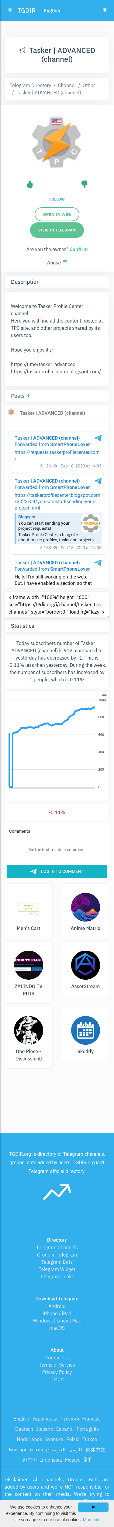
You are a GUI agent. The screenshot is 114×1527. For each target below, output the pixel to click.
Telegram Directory (30, 85)
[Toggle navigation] (104, 10)
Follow (57, 199)
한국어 (29, 1460)
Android (57, 1306)
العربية (58, 1450)
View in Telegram (57, 230)
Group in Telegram (57, 1255)
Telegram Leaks (57, 1276)
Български (21, 1450)
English (21, 1419)
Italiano (44, 1429)
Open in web (57, 214)
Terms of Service (57, 1365)
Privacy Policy (57, 1372)
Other (89, 85)
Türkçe (89, 1439)
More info (92, 1519)
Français (91, 1419)
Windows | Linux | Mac (57, 1321)
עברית (42, 1450)
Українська (44, 1419)
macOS (57, 1328)
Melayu (73, 1460)
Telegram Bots (57, 1262)
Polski (72, 1439)
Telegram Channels (57, 1247)
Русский (69, 1419)
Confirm (78, 249)
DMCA (57, 1379)
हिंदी (88, 1460)
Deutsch (24, 1429)
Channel (67, 85)
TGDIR (27, 10)
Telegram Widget (57, 1269)
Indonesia (51, 1460)
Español (65, 1429)
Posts (18, 395)
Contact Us (57, 1358)
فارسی (75, 1450)
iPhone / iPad (57, 1313)
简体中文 (95, 1450)
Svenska (54, 1439)
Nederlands (29, 1439)
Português (88, 1429)
